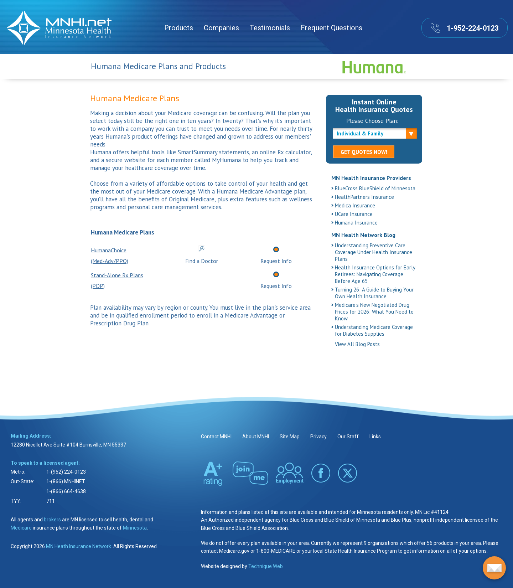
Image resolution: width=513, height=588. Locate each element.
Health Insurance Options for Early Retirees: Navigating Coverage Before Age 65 (375, 274)
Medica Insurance (355, 205)
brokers (52, 519)
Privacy (318, 436)
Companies (221, 28)
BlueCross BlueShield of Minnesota (375, 188)
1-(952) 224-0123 (66, 472)
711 (50, 501)
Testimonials (270, 28)
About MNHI (255, 436)
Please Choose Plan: (372, 121)
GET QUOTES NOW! (364, 152)
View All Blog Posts (357, 344)
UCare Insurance (354, 214)
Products (178, 28)
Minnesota (135, 528)
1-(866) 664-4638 (66, 491)
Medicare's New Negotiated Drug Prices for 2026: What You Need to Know (374, 311)
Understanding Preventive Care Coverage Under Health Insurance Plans (373, 252)
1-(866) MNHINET (65, 481)
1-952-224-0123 (472, 28)
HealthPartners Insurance (364, 197)
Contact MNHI (216, 436)
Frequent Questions (331, 28)
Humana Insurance (356, 222)
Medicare (21, 528)
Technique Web (265, 566)
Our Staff (348, 436)
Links (375, 436)
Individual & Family (360, 133)
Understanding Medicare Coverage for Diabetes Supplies (374, 330)
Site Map (290, 436)
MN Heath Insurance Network (78, 546)
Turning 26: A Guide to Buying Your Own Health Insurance (374, 293)
